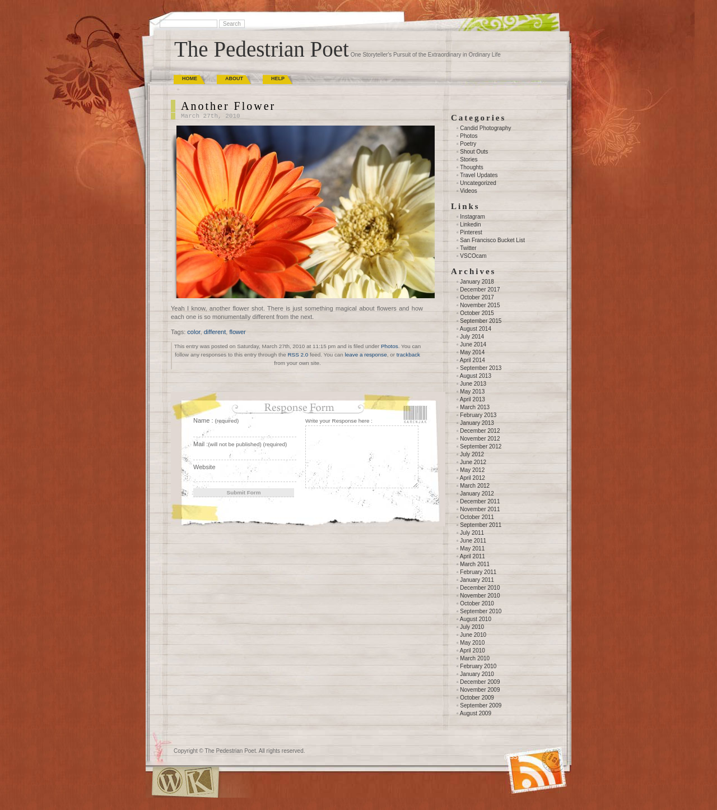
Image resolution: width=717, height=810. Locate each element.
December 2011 (480, 501)
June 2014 (473, 344)
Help (278, 78)
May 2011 (472, 548)
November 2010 (480, 596)
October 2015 (477, 313)
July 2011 (472, 533)
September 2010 (480, 611)
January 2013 (477, 423)
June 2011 (473, 541)
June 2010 (473, 635)
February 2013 (478, 415)
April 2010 (472, 650)
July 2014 (472, 337)
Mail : (240, 444)
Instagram (472, 217)
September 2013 (480, 368)
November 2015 (480, 305)
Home (189, 78)
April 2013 (472, 399)
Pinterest (471, 232)
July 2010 (472, 627)
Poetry (468, 144)
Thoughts (471, 167)
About (234, 78)
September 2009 (480, 705)
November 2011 (480, 509)
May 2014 (472, 352)
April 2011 (472, 556)
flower (237, 331)
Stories (468, 159)
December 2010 (480, 588)
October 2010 (477, 603)
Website (204, 467)
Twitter (468, 248)
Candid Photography (485, 128)
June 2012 (473, 462)
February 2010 (478, 666)
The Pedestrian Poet (261, 49)
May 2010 (472, 643)
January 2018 (477, 282)
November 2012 (480, 439)
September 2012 (480, 446)
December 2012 (480, 431)
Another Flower (228, 106)
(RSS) (511, 757)
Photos (389, 346)
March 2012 (475, 486)
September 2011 (480, 525)
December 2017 (480, 289)
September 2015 (480, 321)
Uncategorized (478, 183)
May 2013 (472, 391)
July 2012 (472, 454)
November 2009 (480, 690)
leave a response (366, 354)
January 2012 (477, 493)
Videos (468, 191)
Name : (216, 420)
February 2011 (478, 572)
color (193, 331)
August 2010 (475, 619)
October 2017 (477, 297)
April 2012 (472, 478)
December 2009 (480, 682)
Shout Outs (474, 152)
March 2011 (475, 564)
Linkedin (470, 224)
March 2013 (475, 407)
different (215, 331)
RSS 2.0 (297, 354)
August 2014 (475, 329)
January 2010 (477, 674)
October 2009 (477, 698)
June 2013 (473, 384)
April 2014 (472, 360)
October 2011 (477, 517)
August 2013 (475, 376)
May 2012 (472, 470)
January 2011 (477, 580)
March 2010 (475, 658)
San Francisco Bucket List (492, 240)
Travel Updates (478, 175)
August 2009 (475, 713)
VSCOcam (473, 256)
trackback (408, 354)
